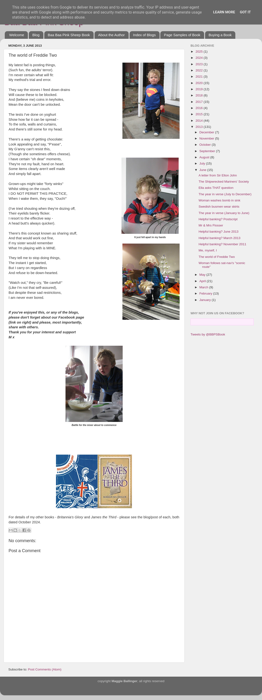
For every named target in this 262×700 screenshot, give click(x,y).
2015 (200, 114)
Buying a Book (220, 35)
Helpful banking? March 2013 (220, 238)
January (205, 300)
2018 (200, 95)
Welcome (16, 35)
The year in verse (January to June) (224, 213)
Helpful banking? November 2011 (222, 244)
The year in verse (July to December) (225, 194)
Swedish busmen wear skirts (219, 206)
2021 (200, 76)
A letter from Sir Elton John (218, 175)
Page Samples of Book (182, 35)
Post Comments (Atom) (44, 669)
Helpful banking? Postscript (218, 219)
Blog (36, 35)
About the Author (111, 35)
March (204, 287)
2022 (200, 70)
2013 (200, 127)
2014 (200, 120)
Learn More (224, 12)
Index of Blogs (144, 35)
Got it (245, 12)
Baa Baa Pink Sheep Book (69, 35)
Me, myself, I (208, 250)
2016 (200, 108)
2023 (200, 64)
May (202, 274)
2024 (200, 58)
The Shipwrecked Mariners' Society (224, 181)
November (207, 138)
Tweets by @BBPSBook (208, 334)
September (207, 151)
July (202, 163)
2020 (200, 83)
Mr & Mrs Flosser (211, 225)
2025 (200, 51)
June (203, 170)
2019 (200, 89)
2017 (200, 102)
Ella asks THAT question (216, 188)
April (203, 281)
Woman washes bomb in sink (219, 200)
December (207, 132)
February (206, 293)
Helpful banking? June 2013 (218, 231)
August (204, 157)
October (205, 144)
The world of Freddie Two (217, 257)
